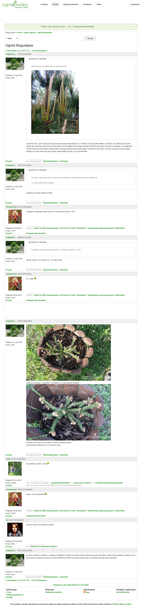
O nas (8, 592)
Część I (73, 228)
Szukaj (90, 38)
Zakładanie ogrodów (53, 592)
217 (33, 51)
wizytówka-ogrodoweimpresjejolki (109, 483)
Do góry (9, 161)
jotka (8, 459)
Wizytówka (81, 228)
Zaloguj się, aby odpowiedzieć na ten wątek (71, 585)
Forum (55, 4)
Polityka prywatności (14, 595)
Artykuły (44, 4)
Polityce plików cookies (122, 604)
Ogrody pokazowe (70, 4)
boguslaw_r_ (11, 54)
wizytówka (63, 161)
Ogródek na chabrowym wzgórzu (43, 546)
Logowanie (134, 4)
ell (7, 520)
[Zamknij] (133, 26)
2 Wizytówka (119, 228)
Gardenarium (11, 207)
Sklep (99, 4)
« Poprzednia (11, 51)
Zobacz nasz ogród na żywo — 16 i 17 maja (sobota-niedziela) (67, 26)
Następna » (43, 51)
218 (36, 51)
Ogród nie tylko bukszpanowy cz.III (48, 228)
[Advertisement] (71, 16)
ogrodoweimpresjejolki (60, 483)
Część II (66, 228)
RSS (87, 592)
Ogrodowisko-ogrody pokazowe (101, 228)
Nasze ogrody (29, 33)
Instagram (87, 4)
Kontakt (9, 597)
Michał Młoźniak (123, 592)
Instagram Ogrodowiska (36, 233)
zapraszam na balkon (82, 483)
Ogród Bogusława (44, 33)
